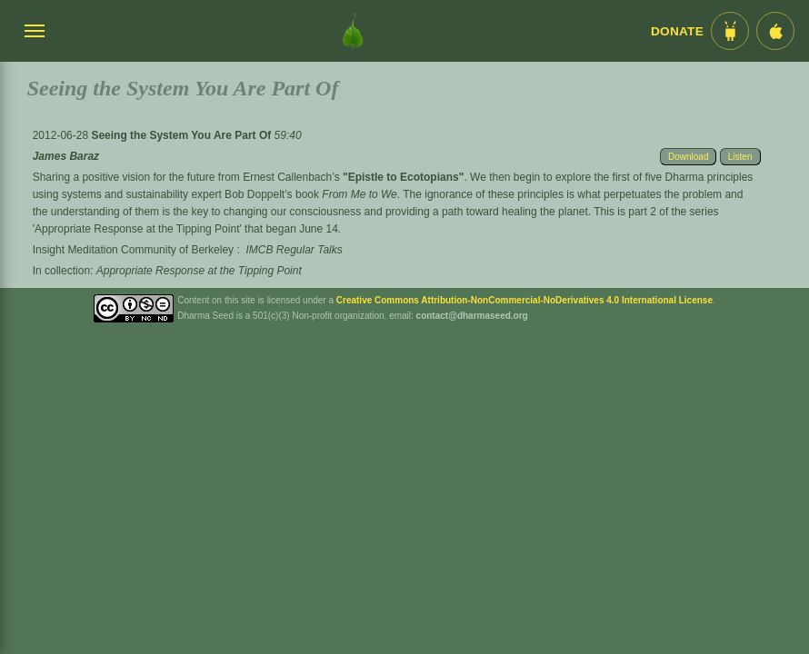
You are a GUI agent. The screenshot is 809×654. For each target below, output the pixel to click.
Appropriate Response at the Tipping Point (199, 270)
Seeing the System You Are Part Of (182, 135)
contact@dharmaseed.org (472, 316)
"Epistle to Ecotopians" (403, 177)
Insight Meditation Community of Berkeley (133, 249)
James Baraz (66, 156)
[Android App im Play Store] (730, 31)
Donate (677, 31)
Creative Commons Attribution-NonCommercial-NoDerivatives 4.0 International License (524, 300)
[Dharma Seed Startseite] (353, 31)
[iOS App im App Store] (775, 31)
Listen (740, 157)
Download (688, 157)
